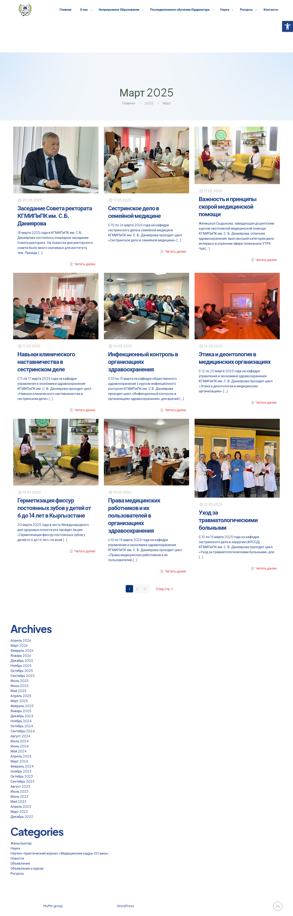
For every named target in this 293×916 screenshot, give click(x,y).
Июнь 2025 (19, 685)
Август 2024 (20, 736)
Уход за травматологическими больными (228, 520)
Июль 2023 (19, 791)
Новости (17, 858)
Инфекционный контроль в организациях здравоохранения (143, 361)
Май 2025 (18, 690)
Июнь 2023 (19, 796)
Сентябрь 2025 (22, 675)
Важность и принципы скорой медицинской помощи (227, 206)
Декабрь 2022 (21, 816)
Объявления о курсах (27, 868)
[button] (287, 26)
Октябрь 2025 (21, 670)
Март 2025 (19, 701)
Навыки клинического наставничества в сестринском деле (46, 361)
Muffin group (53, 906)
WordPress (125, 906)
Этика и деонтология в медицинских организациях (235, 357)
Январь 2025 (20, 711)
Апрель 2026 (20, 640)
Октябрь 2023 (21, 776)
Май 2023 (18, 801)
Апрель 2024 (20, 756)
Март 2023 (19, 811)
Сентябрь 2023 (22, 781)
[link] (91, 9)
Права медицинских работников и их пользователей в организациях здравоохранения (134, 515)
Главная (128, 103)
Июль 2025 (19, 680)
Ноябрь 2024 (21, 721)
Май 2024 (18, 751)
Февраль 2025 (22, 706)
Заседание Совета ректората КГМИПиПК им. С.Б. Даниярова (54, 215)
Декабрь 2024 (21, 716)
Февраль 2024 (22, 766)
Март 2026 (19, 645)
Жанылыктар (20, 843)
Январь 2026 (20, 655)
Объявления (20, 863)
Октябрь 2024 (21, 726)
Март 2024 (19, 761)
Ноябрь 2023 (20, 771)
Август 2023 (20, 786)
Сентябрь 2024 (22, 731)
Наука (15, 848)
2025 (149, 103)
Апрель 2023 (20, 806)
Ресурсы (17, 873)
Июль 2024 (19, 741)
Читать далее (84, 264)
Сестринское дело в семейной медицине (134, 211)
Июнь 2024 (19, 746)
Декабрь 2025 (21, 660)
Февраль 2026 (21, 650)
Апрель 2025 (20, 696)
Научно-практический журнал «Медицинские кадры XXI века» (59, 853)
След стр (165, 589)
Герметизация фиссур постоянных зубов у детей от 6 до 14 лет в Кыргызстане (54, 507)
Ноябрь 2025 (20, 665)
